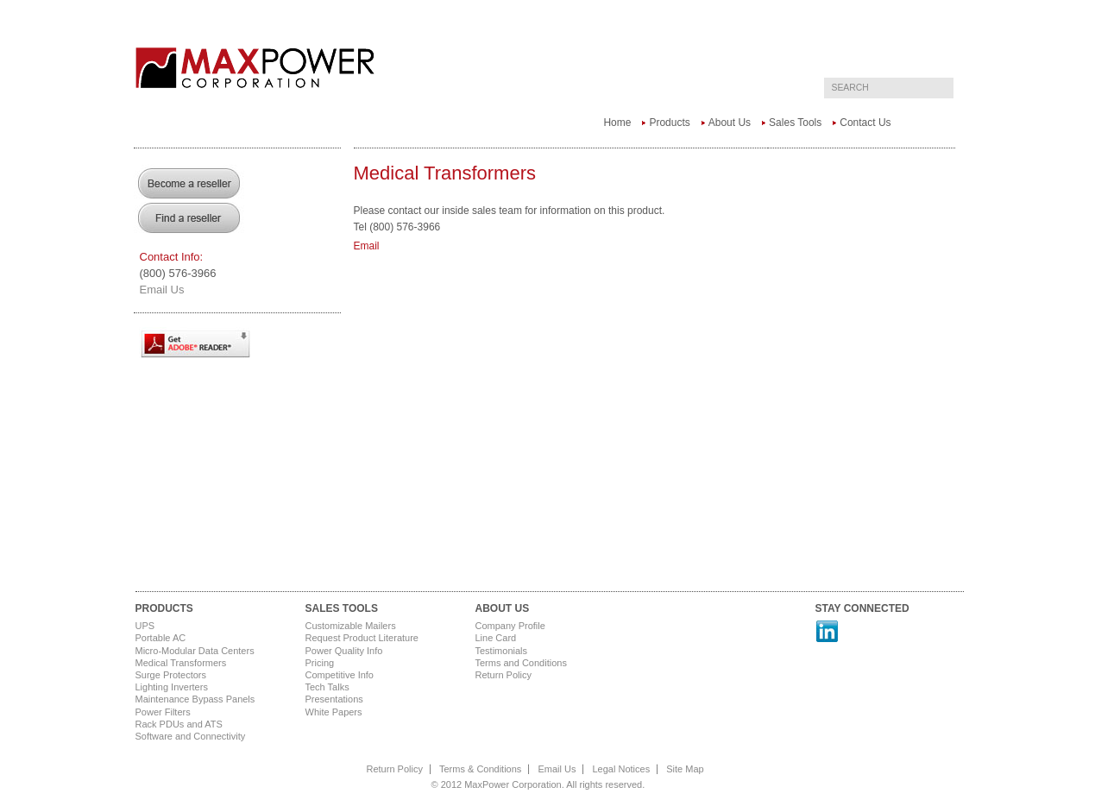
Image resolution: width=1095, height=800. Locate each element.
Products (669, 123)
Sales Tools (795, 123)
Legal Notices (622, 769)
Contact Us (865, 123)
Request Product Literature (361, 638)
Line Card (496, 638)
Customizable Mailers (350, 625)
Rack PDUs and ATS (179, 724)
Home (617, 123)
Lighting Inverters (171, 687)
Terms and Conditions (521, 663)
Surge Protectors (171, 675)
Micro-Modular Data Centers (195, 651)
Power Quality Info (344, 651)
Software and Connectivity (190, 736)
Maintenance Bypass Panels (195, 699)
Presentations (334, 699)
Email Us (162, 289)
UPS (145, 625)
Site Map (684, 769)
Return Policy (503, 675)
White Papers (333, 712)
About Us (729, 123)
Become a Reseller (190, 183)
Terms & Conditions (480, 769)
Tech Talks (327, 687)
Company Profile (510, 625)
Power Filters (163, 712)
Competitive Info (339, 675)
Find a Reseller (190, 217)
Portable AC (160, 638)
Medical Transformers (181, 663)
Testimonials (501, 651)
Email (367, 246)
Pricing (320, 663)
